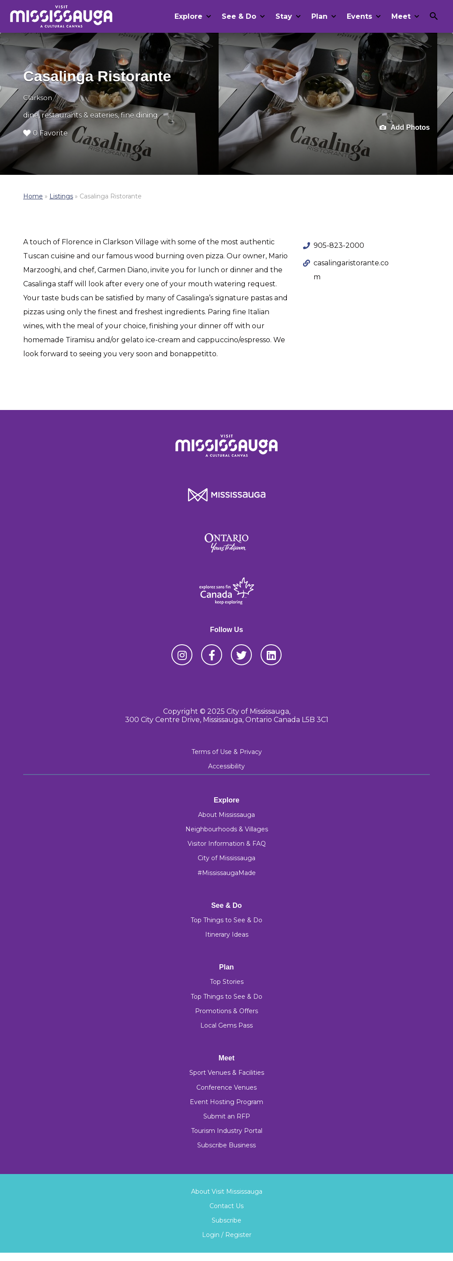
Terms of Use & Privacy (227, 752)
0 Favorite (45, 133)
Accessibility (226, 766)
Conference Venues (226, 1087)
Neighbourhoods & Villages (226, 829)
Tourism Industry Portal (226, 1131)
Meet (401, 16)
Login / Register (226, 1235)
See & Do (239, 16)
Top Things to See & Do (226, 920)
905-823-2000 (339, 245)
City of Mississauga (226, 858)
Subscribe (226, 1220)
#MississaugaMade (227, 873)
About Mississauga (226, 815)
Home (33, 196)
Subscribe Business (226, 1145)
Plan (319, 16)
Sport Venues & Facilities (226, 1073)
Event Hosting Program (226, 1102)
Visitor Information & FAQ (227, 844)
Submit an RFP (226, 1116)
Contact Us (226, 1206)
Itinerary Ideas (226, 934)
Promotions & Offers (226, 1011)
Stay (283, 16)
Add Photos (405, 128)
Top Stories (227, 982)
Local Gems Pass (226, 1025)
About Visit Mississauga (226, 1191)
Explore (188, 16)
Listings (61, 196)
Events (359, 16)
